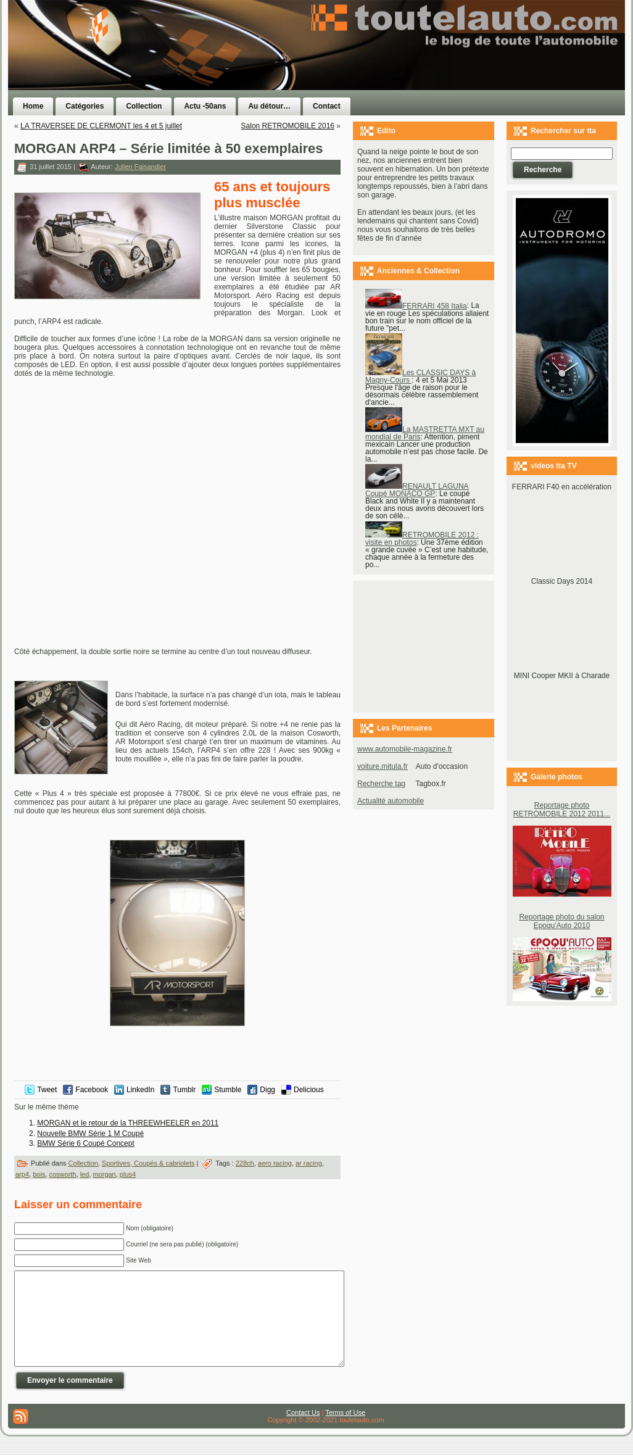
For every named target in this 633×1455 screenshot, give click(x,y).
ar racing (309, 1163)
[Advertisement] (472, 69)
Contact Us (303, 1431)
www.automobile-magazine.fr (404, 749)
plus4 (128, 1174)
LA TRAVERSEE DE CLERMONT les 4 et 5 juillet (101, 126)
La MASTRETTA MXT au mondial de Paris (424, 433)
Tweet (47, 1089)
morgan (104, 1174)
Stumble (227, 1089)
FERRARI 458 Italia (416, 306)
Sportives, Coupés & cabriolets (148, 1163)
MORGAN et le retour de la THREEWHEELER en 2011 (127, 1123)
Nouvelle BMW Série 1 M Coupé (90, 1133)
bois (39, 1174)
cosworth (62, 1174)
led (84, 1174)
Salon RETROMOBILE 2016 (287, 126)
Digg (267, 1089)
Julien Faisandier (140, 166)
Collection (83, 1163)
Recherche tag (381, 783)
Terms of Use (345, 1431)
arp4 (22, 1174)
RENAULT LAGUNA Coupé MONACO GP (417, 490)
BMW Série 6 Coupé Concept (85, 1143)
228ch (245, 1163)
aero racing (275, 1163)
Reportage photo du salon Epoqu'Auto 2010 (561, 921)
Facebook (91, 1089)
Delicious (309, 1089)
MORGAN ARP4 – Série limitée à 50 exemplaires (168, 148)
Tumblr (184, 1089)
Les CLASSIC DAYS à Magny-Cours (420, 376)
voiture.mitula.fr (382, 766)
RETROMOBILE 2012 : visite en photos (422, 539)
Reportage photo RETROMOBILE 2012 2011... (561, 809)
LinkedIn (140, 1089)
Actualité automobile (390, 801)
